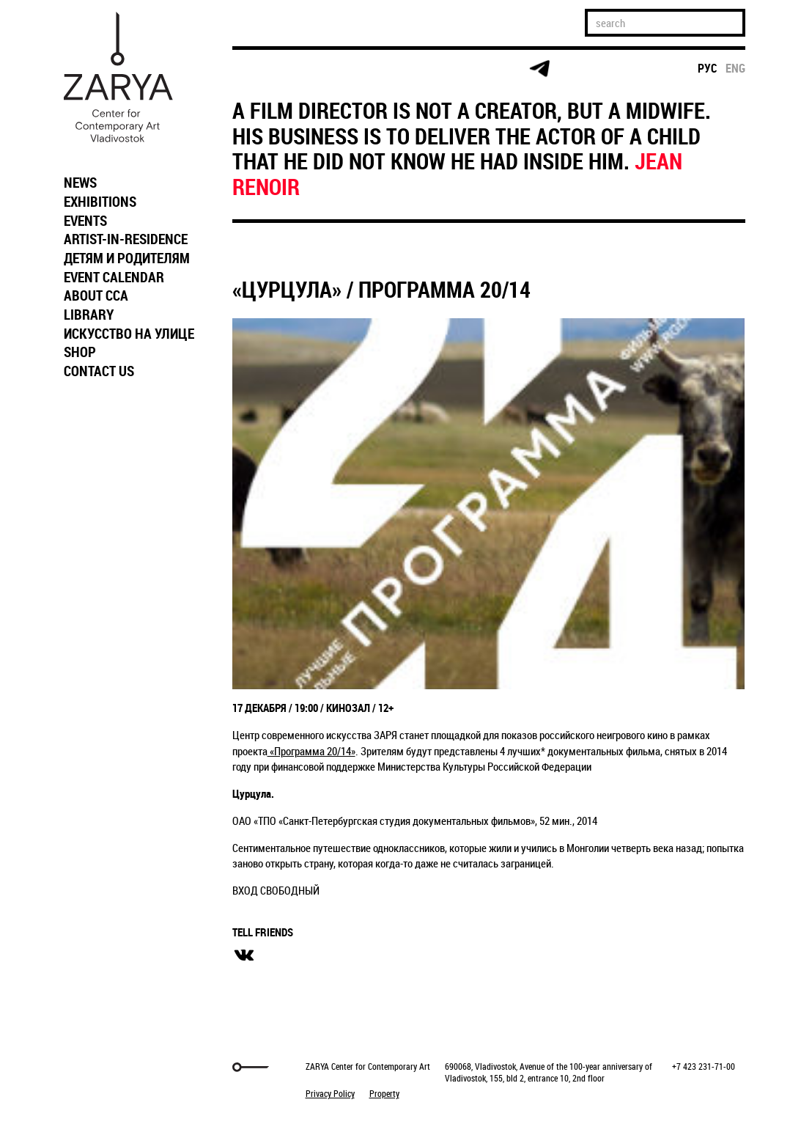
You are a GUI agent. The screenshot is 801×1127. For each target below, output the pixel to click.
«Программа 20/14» (311, 751)
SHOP (80, 351)
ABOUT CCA (96, 295)
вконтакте (244, 955)
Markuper (94, 1067)
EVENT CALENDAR (114, 277)
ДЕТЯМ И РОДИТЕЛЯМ (127, 258)
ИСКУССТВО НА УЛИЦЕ (129, 333)
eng (735, 68)
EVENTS (85, 220)
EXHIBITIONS (100, 201)
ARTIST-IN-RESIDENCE (126, 239)
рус (707, 68)
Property (384, 1093)
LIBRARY (89, 314)
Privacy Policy (330, 1093)
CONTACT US (99, 371)
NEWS (80, 182)
